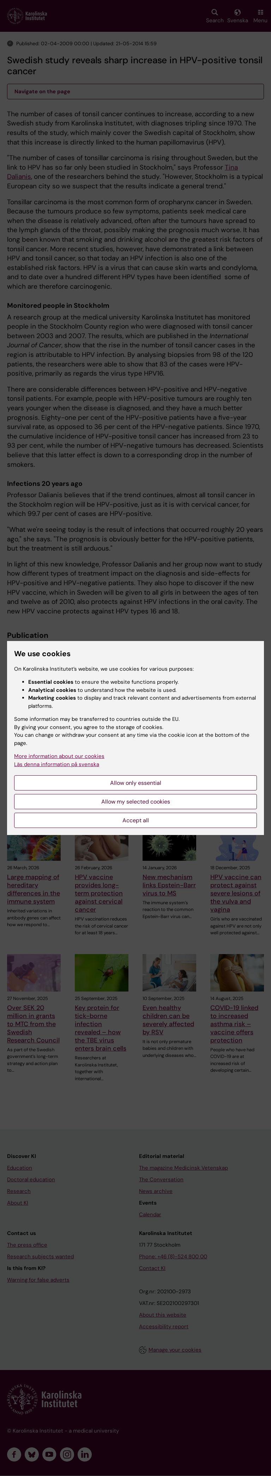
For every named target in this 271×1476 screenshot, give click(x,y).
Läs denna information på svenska (56, 764)
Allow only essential (135, 783)
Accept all (135, 820)
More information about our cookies (59, 756)
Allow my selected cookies (135, 801)
